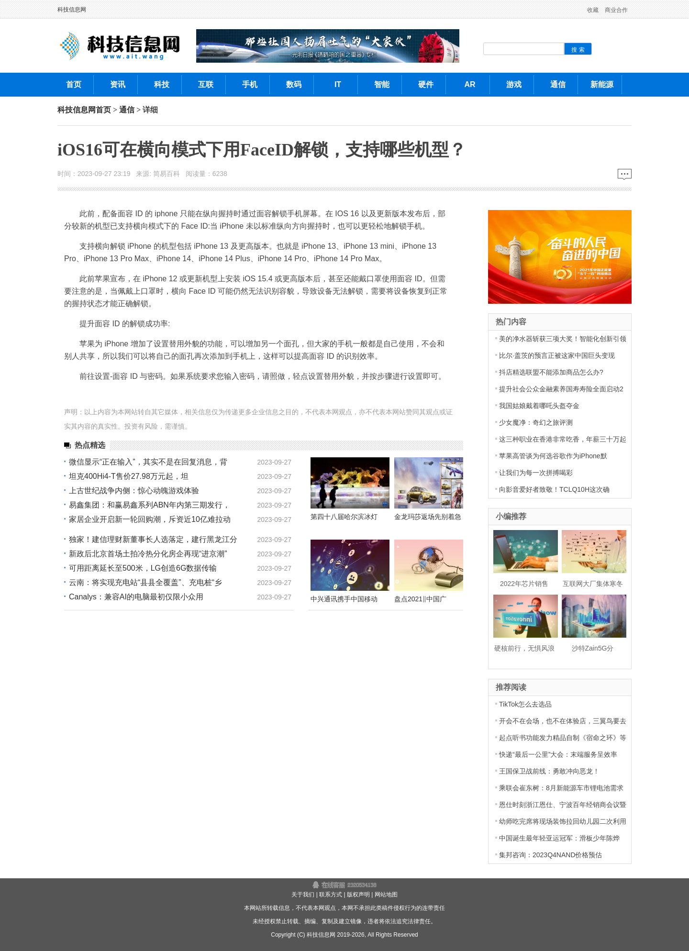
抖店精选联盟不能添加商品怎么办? (551, 372)
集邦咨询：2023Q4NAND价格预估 (550, 855)
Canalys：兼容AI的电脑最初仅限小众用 (136, 597)
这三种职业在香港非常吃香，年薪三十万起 (562, 439)
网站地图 (386, 894)
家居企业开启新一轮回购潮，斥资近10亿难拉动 (150, 519)
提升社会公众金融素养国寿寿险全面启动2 (561, 389)
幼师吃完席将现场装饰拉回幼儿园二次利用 (562, 821)
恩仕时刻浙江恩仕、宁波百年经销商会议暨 (562, 804)
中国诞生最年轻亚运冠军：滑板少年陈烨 (559, 838)
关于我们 (302, 894)
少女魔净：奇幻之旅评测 (536, 422)
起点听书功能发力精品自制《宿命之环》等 (562, 737)
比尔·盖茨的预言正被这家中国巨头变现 (557, 355)
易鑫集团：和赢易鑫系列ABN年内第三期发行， (149, 505)
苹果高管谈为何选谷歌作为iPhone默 (553, 456)
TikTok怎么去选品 (525, 704)
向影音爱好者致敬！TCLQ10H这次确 (554, 489)
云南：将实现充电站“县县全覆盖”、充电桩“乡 (145, 582)
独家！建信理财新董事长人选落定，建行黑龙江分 (153, 539)
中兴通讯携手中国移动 (344, 599)
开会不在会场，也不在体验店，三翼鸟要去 (562, 721)
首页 (103, 110)
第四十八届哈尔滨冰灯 (344, 516)
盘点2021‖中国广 (420, 599)
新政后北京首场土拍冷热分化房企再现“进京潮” (148, 554)
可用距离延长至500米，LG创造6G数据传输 (143, 568)
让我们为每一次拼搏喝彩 (536, 472)
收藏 (593, 10)
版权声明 (358, 894)
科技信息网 (71, 9)
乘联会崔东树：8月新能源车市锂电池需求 (561, 788)
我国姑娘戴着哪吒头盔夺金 (539, 405)
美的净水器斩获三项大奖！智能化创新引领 (562, 339)
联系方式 (330, 894)
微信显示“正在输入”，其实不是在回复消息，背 (148, 462)
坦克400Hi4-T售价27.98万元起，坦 (129, 476)
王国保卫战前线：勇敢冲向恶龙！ (549, 771)
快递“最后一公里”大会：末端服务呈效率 (558, 754)
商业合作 (616, 10)
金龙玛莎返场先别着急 (427, 516)
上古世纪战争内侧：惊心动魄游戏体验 (134, 491)
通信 (126, 110)
